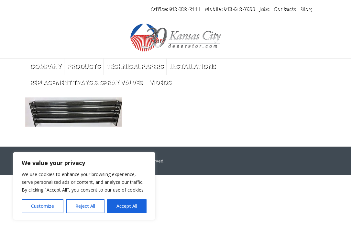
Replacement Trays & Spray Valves (86, 82)
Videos (160, 82)
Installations (193, 66)
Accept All (126, 206)
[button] (321, 8)
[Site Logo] (175, 38)
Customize (42, 206)
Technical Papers (134, 66)
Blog (305, 8)
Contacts (284, 8)
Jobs (264, 8)
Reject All (85, 206)
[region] (84, 186)
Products (83, 66)
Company (45, 66)
